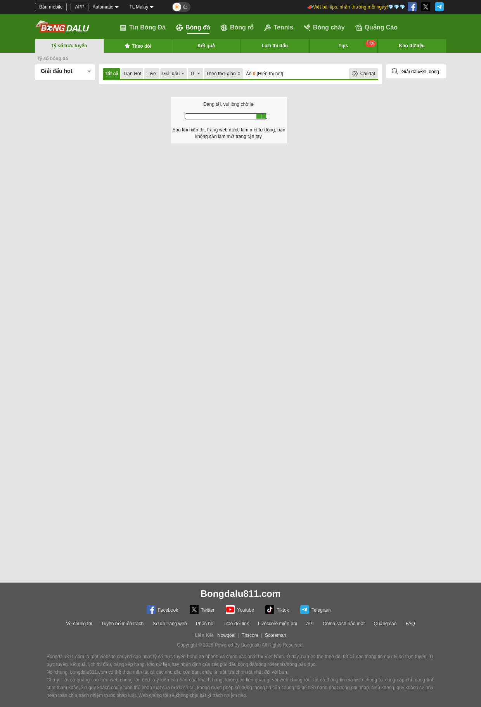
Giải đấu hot (56, 71)
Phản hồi (205, 623)
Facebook (162, 609)
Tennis (278, 27)
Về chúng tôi (79, 623)
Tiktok (277, 609)
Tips (358, 44)
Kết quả (206, 45)
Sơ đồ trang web (170, 623)
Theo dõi (137, 46)
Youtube (240, 609)
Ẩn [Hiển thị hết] (264, 73)
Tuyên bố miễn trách (122, 623)
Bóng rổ (237, 27)
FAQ (410, 623)
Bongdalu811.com (241, 593)
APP (79, 7)
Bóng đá (193, 27)
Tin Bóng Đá (143, 27)
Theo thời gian (223, 73)
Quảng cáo (385, 623)
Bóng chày (324, 27)
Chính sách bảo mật (344, 623)
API (309, 623)
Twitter (202, 609)
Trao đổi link (236, 623)
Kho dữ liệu (412, 45)
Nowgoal (226, 635)
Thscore (250, 635)
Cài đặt (367, 73)
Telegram (315, 609)
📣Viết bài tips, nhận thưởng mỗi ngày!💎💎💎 (356, 7)
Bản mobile (50, 7)
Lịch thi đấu (275, 45)
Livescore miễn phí (277, 623)
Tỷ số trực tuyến (69, 45)
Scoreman (275, 635)
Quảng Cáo (376, 27)
